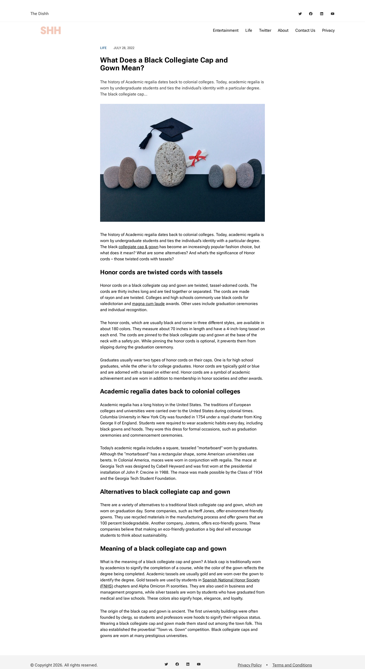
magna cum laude (148, 303)
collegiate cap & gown (138, 246)
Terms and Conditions (292, 665)
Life (103, 48)
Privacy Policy (250, 665)
